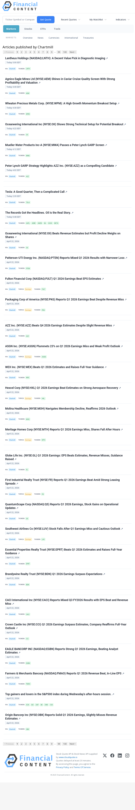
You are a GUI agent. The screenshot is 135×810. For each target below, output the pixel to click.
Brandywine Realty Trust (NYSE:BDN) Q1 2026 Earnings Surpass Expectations (55, 595)
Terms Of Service (82, 795)
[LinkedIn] (120, 788)
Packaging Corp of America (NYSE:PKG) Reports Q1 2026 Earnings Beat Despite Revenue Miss (66, 309)
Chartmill (13, 69)
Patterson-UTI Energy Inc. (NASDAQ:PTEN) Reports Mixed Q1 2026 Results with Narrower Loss (66, 266)
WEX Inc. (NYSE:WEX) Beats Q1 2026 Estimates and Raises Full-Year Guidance (56, 380)
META (59, 230)
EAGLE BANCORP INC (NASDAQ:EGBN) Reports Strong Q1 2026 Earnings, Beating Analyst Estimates (61, 674)
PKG (44, 320)
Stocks (28, 28)
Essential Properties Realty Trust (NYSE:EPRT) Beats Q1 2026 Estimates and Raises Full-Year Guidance (63, 571)
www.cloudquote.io (68, 784)
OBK (28, 756)
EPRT (29, 584)
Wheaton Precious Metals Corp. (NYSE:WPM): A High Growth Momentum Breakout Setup (62, 105)
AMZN (41, 230)
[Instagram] (127, 788)
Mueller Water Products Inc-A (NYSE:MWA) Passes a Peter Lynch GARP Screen (56, 148)
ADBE (35, 230)
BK (43, 730)
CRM (48, 730)
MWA (29, 159)
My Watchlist (96, 19)
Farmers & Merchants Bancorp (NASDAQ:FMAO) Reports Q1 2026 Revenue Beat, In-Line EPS (64, 698)
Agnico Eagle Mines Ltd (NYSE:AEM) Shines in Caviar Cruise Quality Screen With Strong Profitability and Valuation (60, 81)
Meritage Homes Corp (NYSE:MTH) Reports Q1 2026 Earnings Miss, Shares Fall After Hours (64, 444)
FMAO (29, 709)
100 (65, 52)
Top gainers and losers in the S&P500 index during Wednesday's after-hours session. (59, 719)
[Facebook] (112, 788)
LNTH (29, 69)
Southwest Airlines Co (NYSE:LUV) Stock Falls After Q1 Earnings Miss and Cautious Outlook (64, 548)
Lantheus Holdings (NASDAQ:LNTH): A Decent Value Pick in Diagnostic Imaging (56, 58)
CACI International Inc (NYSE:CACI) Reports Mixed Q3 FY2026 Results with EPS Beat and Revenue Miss (66, 624)
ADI (33, 730)
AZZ (28, 181)
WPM (29, 116)
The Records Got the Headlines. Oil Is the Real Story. (39, 219)
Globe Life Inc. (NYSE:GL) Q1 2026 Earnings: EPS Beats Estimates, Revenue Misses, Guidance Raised (64, 474)
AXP (38, 730)
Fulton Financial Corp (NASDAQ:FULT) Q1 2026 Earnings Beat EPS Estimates (54, 287)
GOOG (52, 230)
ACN (28, 730)
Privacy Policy (62, 795)
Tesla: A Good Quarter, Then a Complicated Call (36, 197)
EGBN (29, 687)
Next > (72, 52)
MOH (28, 434)
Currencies (54, 37)
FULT (44, 298)
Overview (27, 37)
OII (28, 137)
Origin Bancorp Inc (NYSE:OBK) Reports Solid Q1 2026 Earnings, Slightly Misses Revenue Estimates (61, 743)
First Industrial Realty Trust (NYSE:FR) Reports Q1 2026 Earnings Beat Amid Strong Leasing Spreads (62, 499)
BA (47, 230)
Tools (57, 28)
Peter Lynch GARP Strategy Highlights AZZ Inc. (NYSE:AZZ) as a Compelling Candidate (61, 170)
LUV (44, 559)
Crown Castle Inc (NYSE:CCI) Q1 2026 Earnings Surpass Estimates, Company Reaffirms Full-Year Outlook (66, 649)
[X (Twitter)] (105, 788)
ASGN (45, 369)
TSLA (29, 208)
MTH (44, 455)
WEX (28, 391)
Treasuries (88, 37)
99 (59, 52)
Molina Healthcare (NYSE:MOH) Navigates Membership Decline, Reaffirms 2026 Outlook (62, 423)
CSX (53, 730)
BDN (28, 605)
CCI (28, 662)
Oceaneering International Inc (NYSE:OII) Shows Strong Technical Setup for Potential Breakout (65, 126)
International (71, 37)
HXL (44, 412)
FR (44, 512)
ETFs (43, 28)
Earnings (29, 298)
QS (28, 537)
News (40, 37)
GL (28, 486)
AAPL (29, 230)
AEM (28, 94)
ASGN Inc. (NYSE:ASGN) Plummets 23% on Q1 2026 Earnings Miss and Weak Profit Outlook (64, 358)
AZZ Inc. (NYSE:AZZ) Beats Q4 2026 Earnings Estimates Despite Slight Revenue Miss (60, 336)
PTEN (29, 277)
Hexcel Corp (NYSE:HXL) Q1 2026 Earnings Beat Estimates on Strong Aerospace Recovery (63, 401)
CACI (28, 637)
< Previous (9, 52)
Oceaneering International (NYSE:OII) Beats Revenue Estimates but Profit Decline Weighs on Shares (63, 242)
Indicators (121, 19)
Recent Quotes (69, 19)
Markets (11, 28)
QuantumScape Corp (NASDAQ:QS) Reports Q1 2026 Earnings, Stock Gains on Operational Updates (62, 524)
